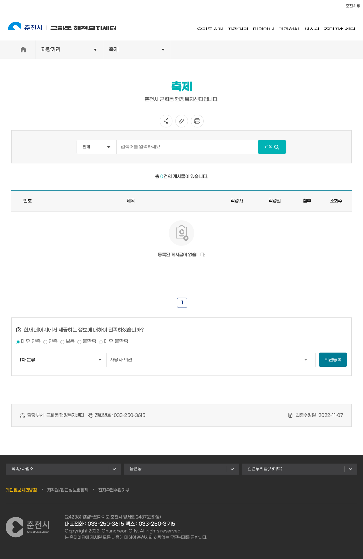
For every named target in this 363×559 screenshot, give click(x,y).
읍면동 (136, 468)
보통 (70, 341)
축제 (114, 50)
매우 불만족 (116, 341)
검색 (268, 146)
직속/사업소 (22, 468)
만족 (53, 341)
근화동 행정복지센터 (57, 26)
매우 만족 (31, 341)
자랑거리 (243, 27)
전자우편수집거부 (113, 490)
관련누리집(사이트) (265, 468)
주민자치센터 (344, 27)
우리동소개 (215, 27)
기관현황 (293, 27)
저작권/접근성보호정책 (67, 490)
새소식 (316, 27)
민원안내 (268, 27)
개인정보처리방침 (21, 490)
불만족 (89, 341)
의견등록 (332, 359)
